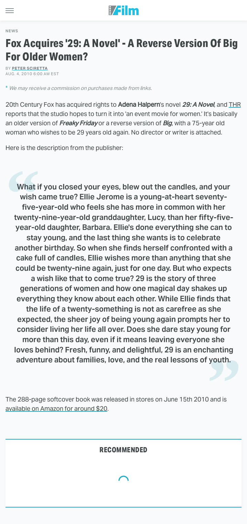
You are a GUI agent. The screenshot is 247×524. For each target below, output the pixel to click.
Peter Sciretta (30, 68)
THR (235, 104)
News (12, 31)
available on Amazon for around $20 (56, 408)
